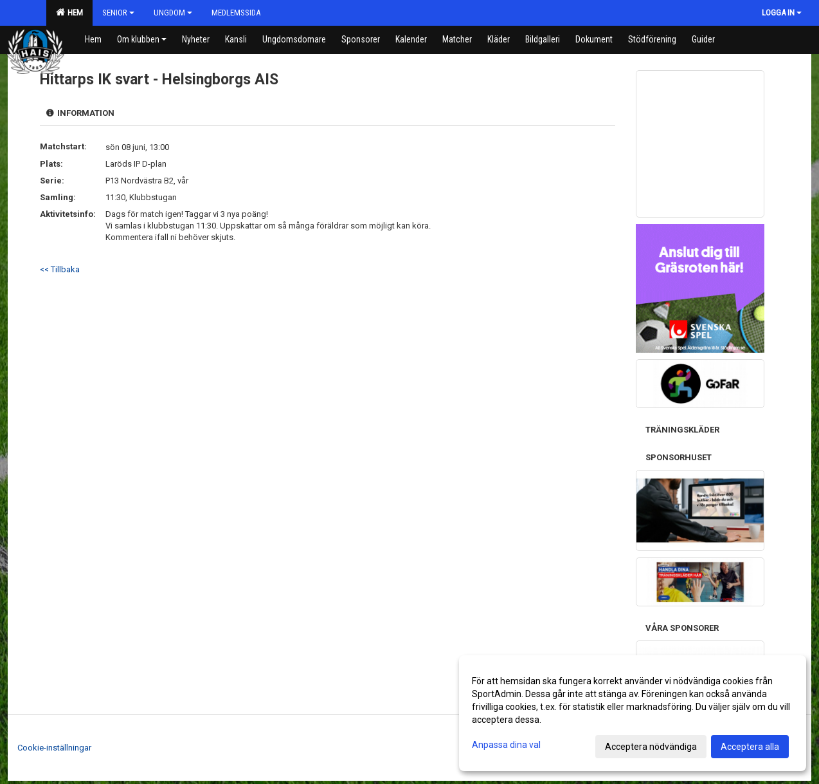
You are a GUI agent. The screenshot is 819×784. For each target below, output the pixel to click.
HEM (69, 12)
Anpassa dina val (506, 745)
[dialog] (632, 713)
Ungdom (173, 12)
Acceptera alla (750, 747)
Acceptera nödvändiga (651, 747)
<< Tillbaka (60, 269)
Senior (118, 12)
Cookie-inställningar (54, 747)
